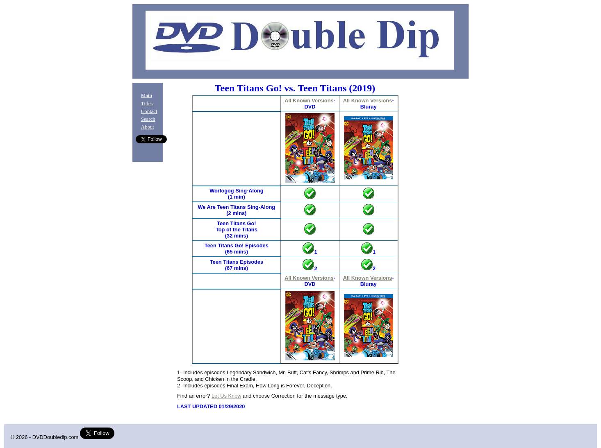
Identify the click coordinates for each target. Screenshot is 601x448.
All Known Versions (309, 100)
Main (146, 95)
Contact (149, 111)
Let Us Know (226, 396)
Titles (147, 103)
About (147, 127)
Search (148, 119)
